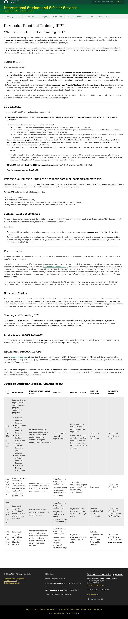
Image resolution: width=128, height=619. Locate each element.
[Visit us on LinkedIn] (102, 600)
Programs (45, 16)
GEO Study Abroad (10, 581)
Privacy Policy (75, 609)
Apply (103, 2)
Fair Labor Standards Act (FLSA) (54, 266)
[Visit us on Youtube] (92, 600)
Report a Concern (32, 609)
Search (117, 2)
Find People (98, 609)
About (90, 609)
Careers (83, 609)
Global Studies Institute (12, 583)
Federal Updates (104, 16)
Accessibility (65, 609)
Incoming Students (13, 16)
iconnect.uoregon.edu (19, 357)
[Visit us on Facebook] (88, 600)
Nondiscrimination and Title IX (50, 609)
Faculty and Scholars (74, 16)
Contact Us (90, 16)
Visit (107, 2)
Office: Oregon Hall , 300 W (95, 585)
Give (111, 2)
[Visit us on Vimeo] (95, 600)
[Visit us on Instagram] (98, 600)
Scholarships (57, 16)
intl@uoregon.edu (93, 594)
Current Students (31, 16)
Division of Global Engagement (14, 579)
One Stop (97, 2)
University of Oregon (57, 613)
